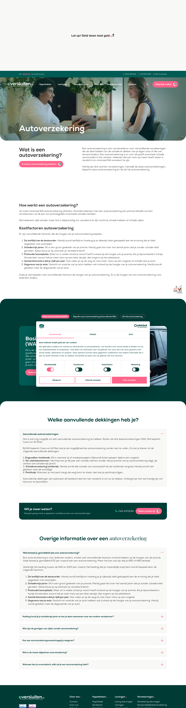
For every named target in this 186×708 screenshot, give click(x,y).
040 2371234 (126, 511)
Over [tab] (131, 334)
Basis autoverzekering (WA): (55, 316)
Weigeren (56, 380)
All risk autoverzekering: (132, 316)
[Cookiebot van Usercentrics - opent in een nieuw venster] (136, 326)
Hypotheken (45, 84)
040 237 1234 (145, 74)
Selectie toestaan (93, 380)
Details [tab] (93, 334)
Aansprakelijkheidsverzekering (152, 705)
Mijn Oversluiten (161, 74)
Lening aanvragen (124, 701)
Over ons (98, 84)
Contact (132, 84)
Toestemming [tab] (55, 334)
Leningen (62, 84)
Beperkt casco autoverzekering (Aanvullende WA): (95, 316)
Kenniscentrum (114, 84)
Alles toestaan (129, 380)
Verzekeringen (81, 84)
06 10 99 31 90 (130, 74)
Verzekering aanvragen (148, 701)
